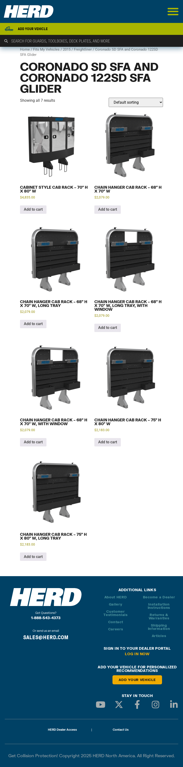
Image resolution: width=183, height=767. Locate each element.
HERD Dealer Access (62, 729)
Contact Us (121, 729)
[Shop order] (136, 102)
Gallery (115, 604)
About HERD (115, 597)
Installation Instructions (159, 606)
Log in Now (137, 654)
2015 (67, 49)
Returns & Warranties (159, 616)
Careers (115, 629)
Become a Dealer (159, 597)
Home (25, 49)
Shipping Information (159, 627)
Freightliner (83, 49)
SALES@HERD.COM (45, 637)
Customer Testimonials (115, 613)
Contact (115, 622)
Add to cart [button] (33, 209)
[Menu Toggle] (173, 11)
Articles (159, 636)
